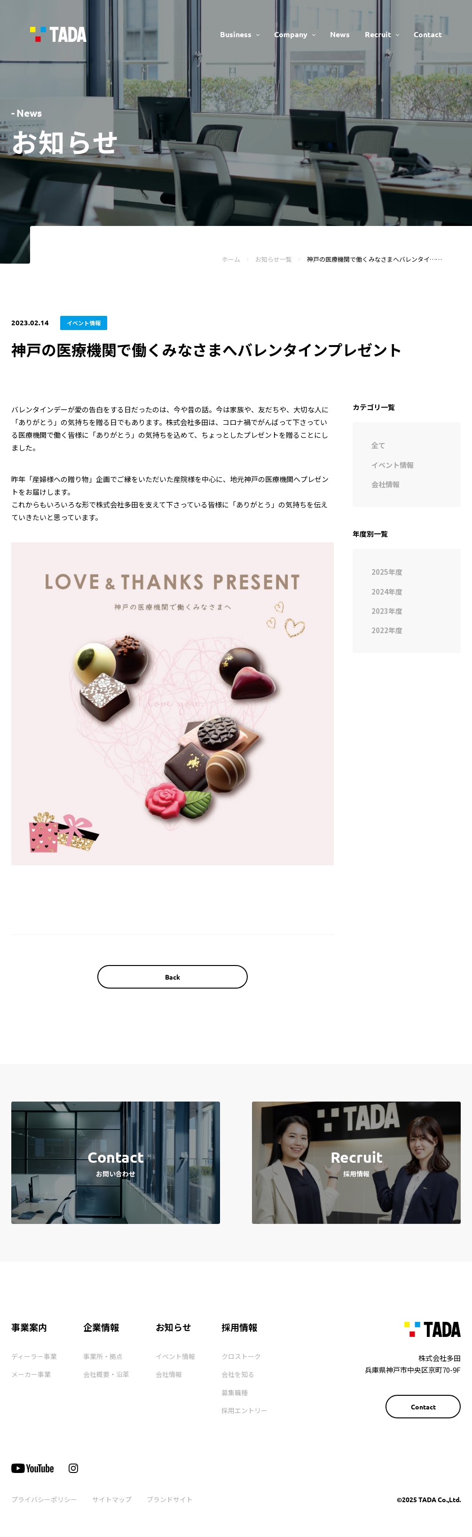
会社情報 (169, 1374)
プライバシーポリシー (44, 1499)
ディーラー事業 (34, 1356)
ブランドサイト (170, 1499)
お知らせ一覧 (273, 259)
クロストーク (241, 1356)
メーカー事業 (31, 1374)
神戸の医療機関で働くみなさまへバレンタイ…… (374, 259)
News (340, 34)
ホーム (231, 259)
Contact (428, 34)
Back (172, 977)
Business (236, 34)
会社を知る (237, 1374)
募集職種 (234, 1392)
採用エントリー (244, 1410)
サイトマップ (112, 1499)
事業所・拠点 (103, 1356)
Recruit (378, 34)
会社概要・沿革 (106, 1374)
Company (290, 34)
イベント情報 (175, 1356)
